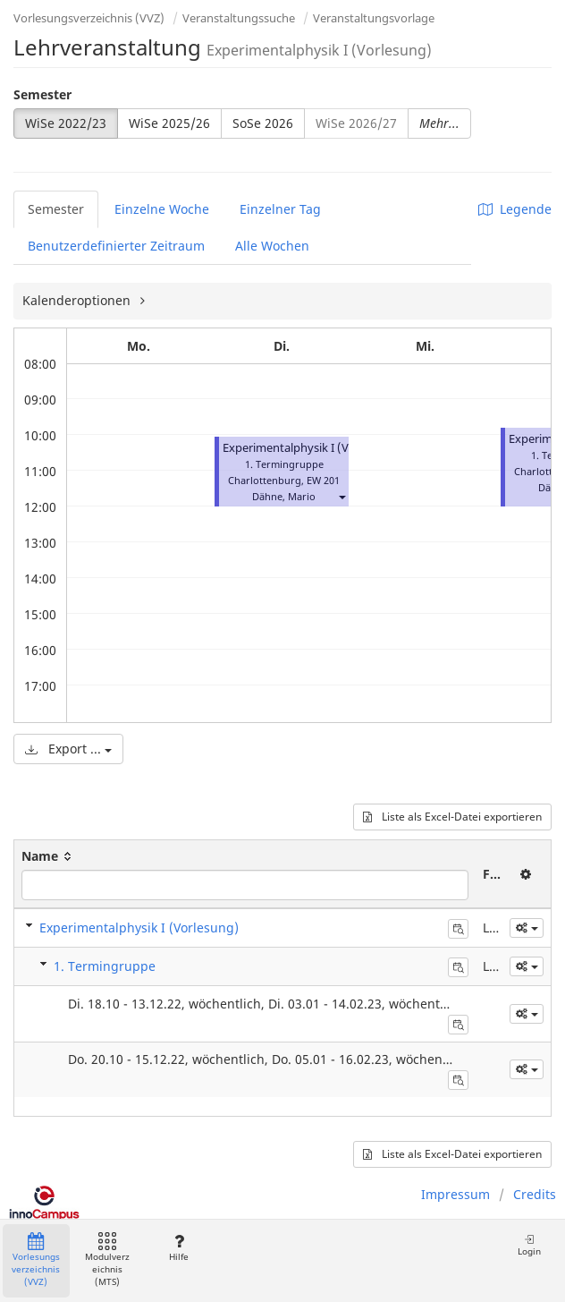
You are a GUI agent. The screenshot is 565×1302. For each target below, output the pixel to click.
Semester (42, 94)
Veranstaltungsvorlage (373, 18)
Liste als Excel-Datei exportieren (452, 816)
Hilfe (178, 1248)
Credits (534, 1194)
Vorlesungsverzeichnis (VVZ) (88, 18)
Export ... (68, 748)
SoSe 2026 (262, 123)
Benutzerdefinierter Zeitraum (116, 245)
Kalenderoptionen (78, 300)
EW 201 (323, 480)
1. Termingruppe (105, 965)
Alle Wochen (272, 245)
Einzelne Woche (161, 208)
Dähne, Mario (284, 496)
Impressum (455, 1194)
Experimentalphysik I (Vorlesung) (312, 447)
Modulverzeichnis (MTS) (107, 1260)
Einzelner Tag (280, 208)
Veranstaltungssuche (238, 18)
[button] (341, 496)
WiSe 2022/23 (65, 123)
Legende (515, 208)
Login (529, 1245)
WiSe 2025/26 (169, 123)
